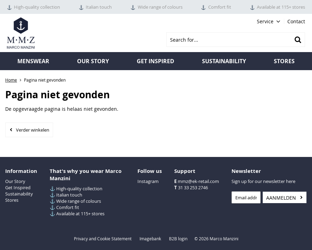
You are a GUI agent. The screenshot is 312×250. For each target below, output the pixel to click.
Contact (296, 21)
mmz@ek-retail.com (198, 181)
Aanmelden (281, 197)
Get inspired (155, 61)
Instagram (148, 181)
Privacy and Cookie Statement (103, 238)
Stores (284, 61)
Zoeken (298, 40)
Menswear (33, 61)
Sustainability (224, 61)
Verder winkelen (32, 130)
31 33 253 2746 (193, 187)
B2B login (178, 238)
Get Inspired (18, 187)
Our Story (93, 61)
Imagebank (150, 238)
